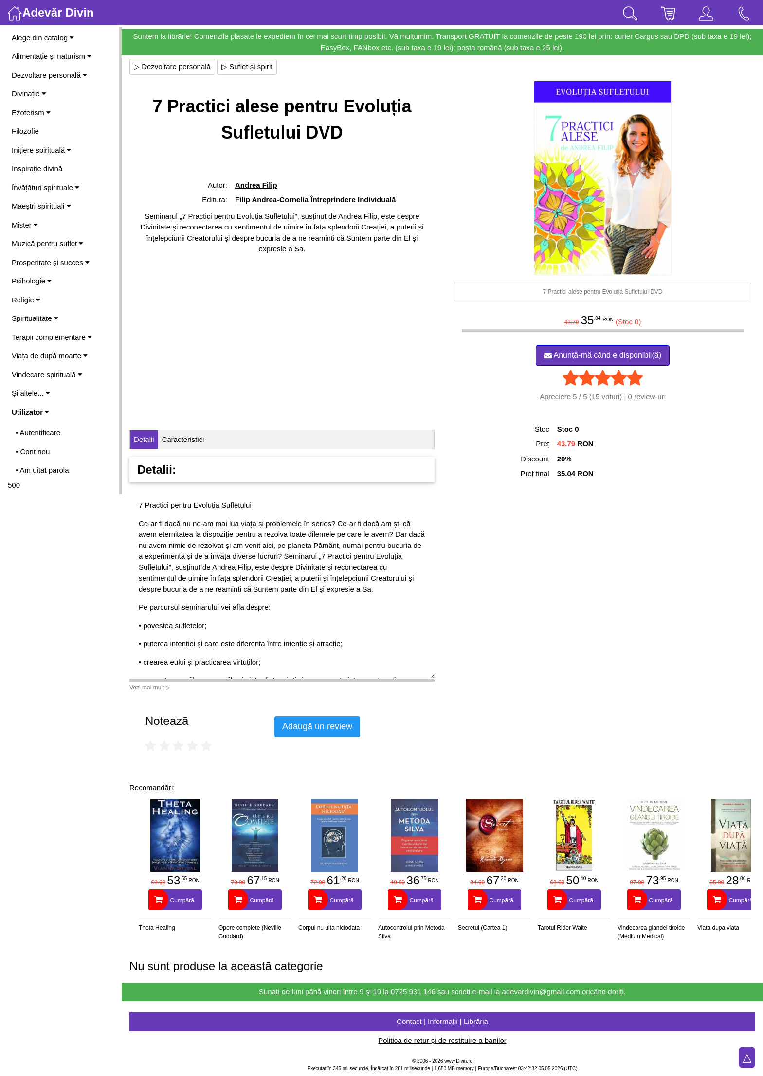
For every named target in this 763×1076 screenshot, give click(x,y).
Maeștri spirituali (41, 206)
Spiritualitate (35, 318)
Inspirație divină (37, 168)
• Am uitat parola (42, 470)
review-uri (650, 396)
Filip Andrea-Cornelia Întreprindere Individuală (315, 199)
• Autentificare (38, 432)
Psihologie (32, 281)
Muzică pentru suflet (47, 243)
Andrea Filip (256, 185)
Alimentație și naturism (51, 56)
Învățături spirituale (45, 187)
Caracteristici (183, 439)
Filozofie (25, 131)
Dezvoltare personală (49, 75)
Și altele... (31, 393)
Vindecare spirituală (47, 374)
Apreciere (555, 396)
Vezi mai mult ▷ (149, 687)
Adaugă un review (317, 726)
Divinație (29, 93)
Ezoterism (31, 112)
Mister (25, 225)
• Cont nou (33, 451)
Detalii (144, 439)
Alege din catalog (43, 38)
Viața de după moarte (50, 356)
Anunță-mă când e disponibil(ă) (602, 355)
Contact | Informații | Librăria (442, 1021)
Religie (26, 300)
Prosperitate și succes (51, 262)
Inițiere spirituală (41, 150)
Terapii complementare (52, 337)
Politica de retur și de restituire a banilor (442, 1040)
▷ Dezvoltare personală (172, 66)
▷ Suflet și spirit (246, 66)
